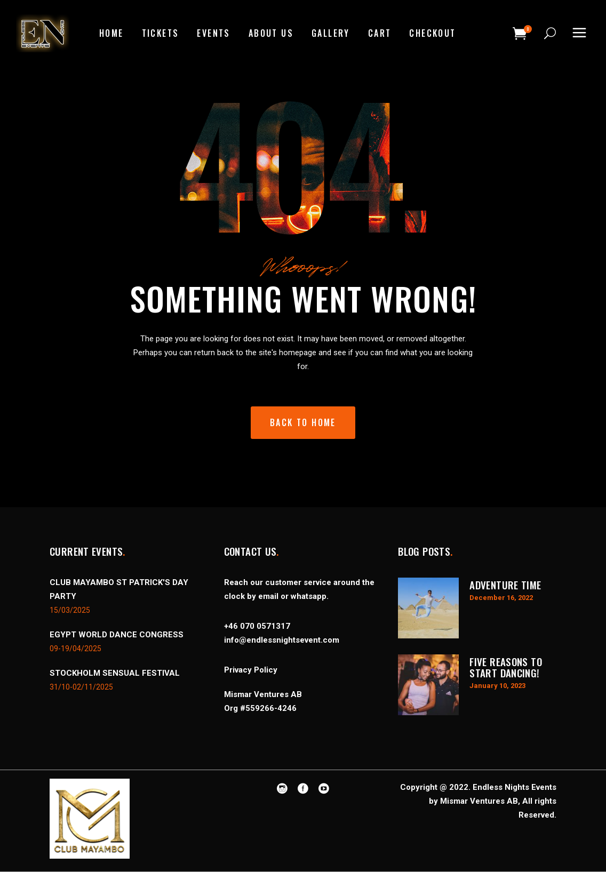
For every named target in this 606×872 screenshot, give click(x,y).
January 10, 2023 (497, 686)
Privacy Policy (250, 670)
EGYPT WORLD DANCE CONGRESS (117, 634)
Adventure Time (505, 584)
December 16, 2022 (501, 598)
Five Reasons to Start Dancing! (505, 667)
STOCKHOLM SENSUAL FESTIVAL (115, 673)
